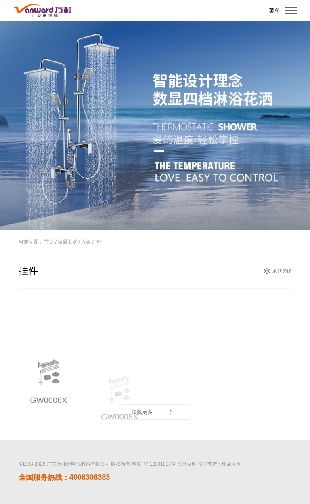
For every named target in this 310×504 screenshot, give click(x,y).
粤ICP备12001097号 (154, 464)
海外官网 (187, 464)
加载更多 (153, 412)
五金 (86, 242)
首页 (49, 242)
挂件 (100, 242)
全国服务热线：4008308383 (64, 477)
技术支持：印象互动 (219, 464)
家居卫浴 (67, 242)
